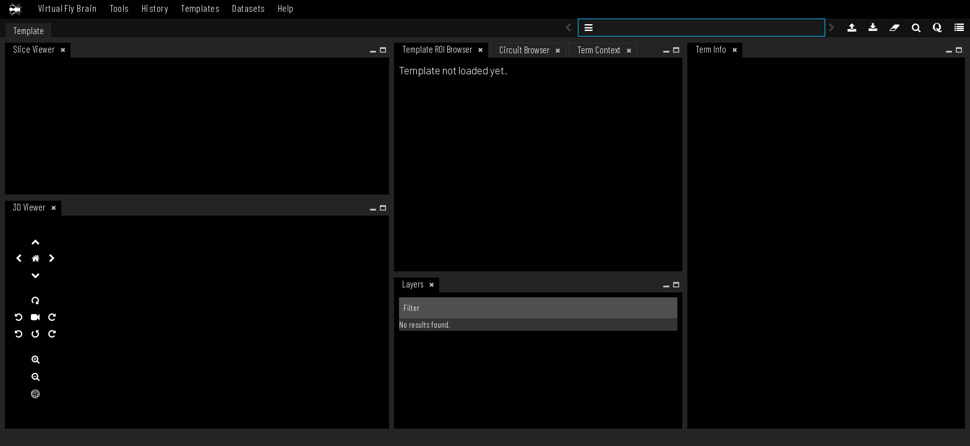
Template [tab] (28, 30)
